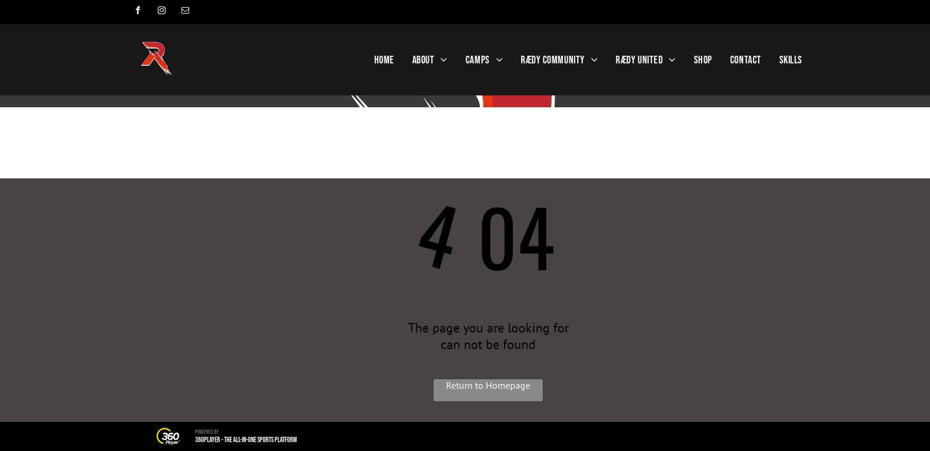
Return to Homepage (488, 385)
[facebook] (137, 12)
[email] (185, 12)
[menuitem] (384, 60)
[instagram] (161, 12)
